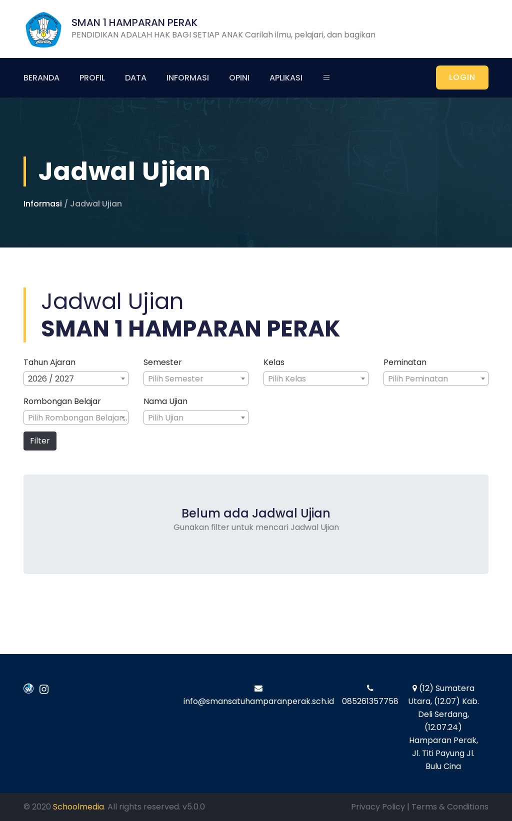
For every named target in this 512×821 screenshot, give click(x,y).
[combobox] (76, 379)
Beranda (42, 78)
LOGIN (462, 77)
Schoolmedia (78, 806)
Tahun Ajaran (50, 363)
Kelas (274, 363)
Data (135, 78)
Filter (40, 440)
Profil (92, 78)
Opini (239, 78)
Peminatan (405, 363)
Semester (163, 363)
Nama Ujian (166, 401)
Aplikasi (286, 78)
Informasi (187, 78)
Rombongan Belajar (62, 401)
